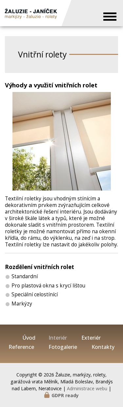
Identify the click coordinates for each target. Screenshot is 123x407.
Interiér (58, 337)
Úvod (29, 337)
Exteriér (91, 337)
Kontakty (103, 347)
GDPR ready (65, 395)
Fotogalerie (63, 347)
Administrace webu (87, 388)
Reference (21, 347)
